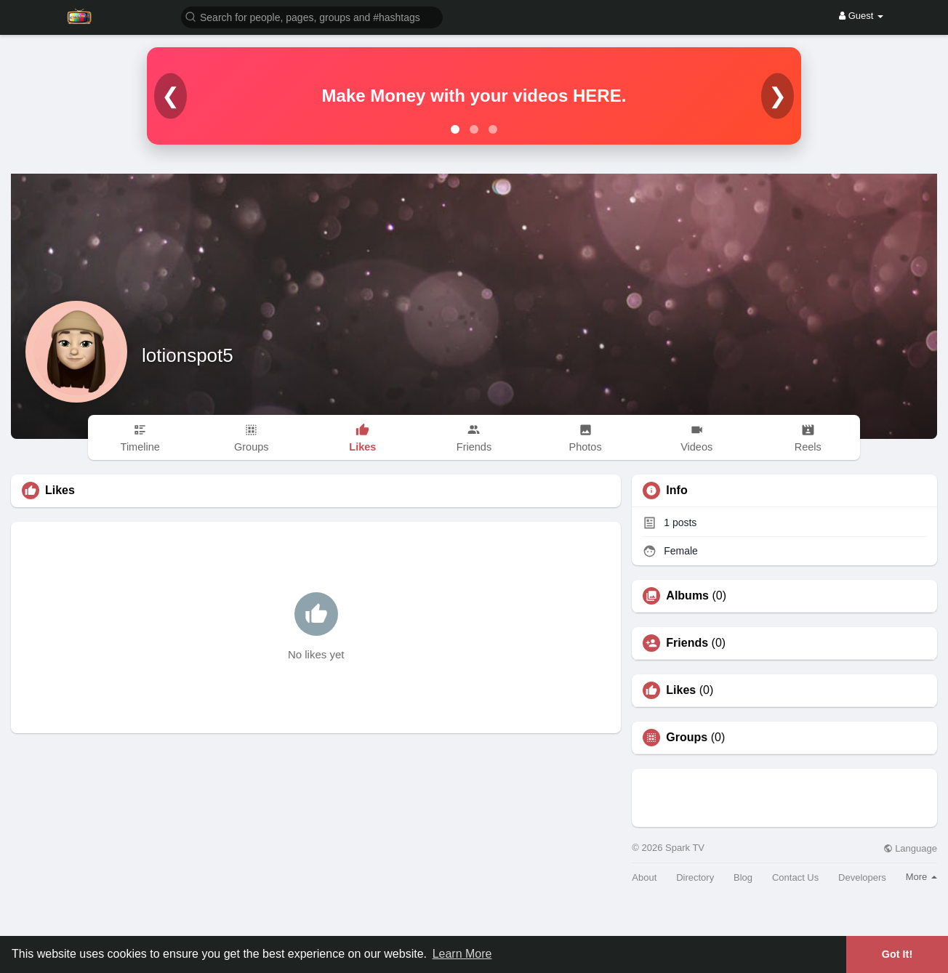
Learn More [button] (462, 954)
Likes (681, 690)
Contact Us (795, 877)
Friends (687, 643)
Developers (862, 877)
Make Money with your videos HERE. (474, 95)
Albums (687, 596)
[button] (312, 16)
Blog (743, 877)
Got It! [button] (897, 954)
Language (910, 848)
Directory (695, 877)
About (644, 877)
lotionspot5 (187, 355)
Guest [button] (861, 15)
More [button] (921, 876)
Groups (686, 737)
